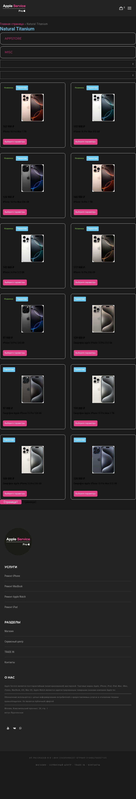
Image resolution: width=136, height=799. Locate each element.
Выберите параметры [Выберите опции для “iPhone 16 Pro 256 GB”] (86, 282)
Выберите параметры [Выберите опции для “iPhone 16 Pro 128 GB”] (15, 353)
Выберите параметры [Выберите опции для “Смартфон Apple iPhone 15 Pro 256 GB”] (15, 493)
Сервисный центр (14, 641)
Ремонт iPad (11, 607)
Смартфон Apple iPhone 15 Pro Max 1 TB (94, 413)
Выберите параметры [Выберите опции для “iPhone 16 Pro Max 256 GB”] (15, 212)
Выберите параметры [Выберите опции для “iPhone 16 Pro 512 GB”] (15, 282)
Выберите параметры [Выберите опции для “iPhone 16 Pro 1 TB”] (86, 212)
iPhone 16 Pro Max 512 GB (87, 131)
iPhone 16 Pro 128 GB (13, 343)
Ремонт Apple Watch (15, 596)
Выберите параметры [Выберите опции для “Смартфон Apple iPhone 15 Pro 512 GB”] (86, 353)
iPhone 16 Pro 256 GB (84, 272)
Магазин (9, 631)
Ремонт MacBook (13, 586)
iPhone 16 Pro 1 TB (83, 202)
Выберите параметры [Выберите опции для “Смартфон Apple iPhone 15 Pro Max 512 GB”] (86, 493)
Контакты (10, 662)
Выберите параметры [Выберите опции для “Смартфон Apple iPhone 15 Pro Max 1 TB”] (86, 423)
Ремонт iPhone (12, 575)
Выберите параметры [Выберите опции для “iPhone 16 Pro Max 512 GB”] (86, 142)
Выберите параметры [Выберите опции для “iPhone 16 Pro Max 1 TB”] (15, 142)
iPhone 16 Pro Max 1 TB (15, 131)
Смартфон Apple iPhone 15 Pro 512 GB (93, 343)
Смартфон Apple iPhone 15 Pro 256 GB (22, 483)
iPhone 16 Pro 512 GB (13, 272)
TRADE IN (9, 651)
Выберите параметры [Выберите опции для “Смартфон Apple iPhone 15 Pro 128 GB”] (15, 423)
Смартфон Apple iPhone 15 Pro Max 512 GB (95, 483)
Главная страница (12, 24)
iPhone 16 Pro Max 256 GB (16, 202)
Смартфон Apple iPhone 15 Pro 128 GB (22, 413)
